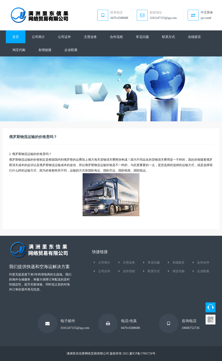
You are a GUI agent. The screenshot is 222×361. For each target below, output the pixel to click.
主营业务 (129, 262)
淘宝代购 (178, 271)
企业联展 (203, 271)
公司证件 (104, 271)
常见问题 (154, 262)
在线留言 (178, 262)
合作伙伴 (203, 262)
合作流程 (129, 271)
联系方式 (154, 271)
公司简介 (104, 262)
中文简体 (207, 12)
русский (206, 18)
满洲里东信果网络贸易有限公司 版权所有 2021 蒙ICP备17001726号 (111, 353)
